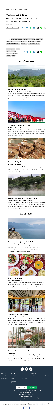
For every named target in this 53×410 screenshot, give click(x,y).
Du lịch (12, 9)
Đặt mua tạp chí (23, 382)
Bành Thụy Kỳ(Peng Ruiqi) (33, 41)
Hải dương (13, 52)
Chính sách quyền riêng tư (45, 382)
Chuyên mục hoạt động (4, 385)
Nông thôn (15, 60)
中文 (8, 27)
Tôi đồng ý (26, 407)
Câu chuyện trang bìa (3, 382)
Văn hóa (8, 55)
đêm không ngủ (10, 46)
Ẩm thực (8, 62)
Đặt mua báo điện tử (32, 394)
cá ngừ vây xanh (10, 41)
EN (10, 27)
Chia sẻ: (23, 27)
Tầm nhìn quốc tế (13, 382)
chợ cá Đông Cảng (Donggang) (32, 39)
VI (36, 4)
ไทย (20, 27)
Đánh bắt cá (9, 60)
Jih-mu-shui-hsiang (11, 44)
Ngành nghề (12, 385)
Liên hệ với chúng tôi (24, 385)
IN (17, 27)
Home (7, 9)
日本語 (14, 27)
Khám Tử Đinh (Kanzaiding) (17, 39)
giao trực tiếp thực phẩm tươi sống (30, 44)
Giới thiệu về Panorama (34, 382)
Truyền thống (10, 57)
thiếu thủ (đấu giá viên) (20, 41)
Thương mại (17, 57)
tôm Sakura (18, 44)
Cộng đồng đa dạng (13, 388)
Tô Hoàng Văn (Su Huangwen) (21, 46)
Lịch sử (13, 55)
